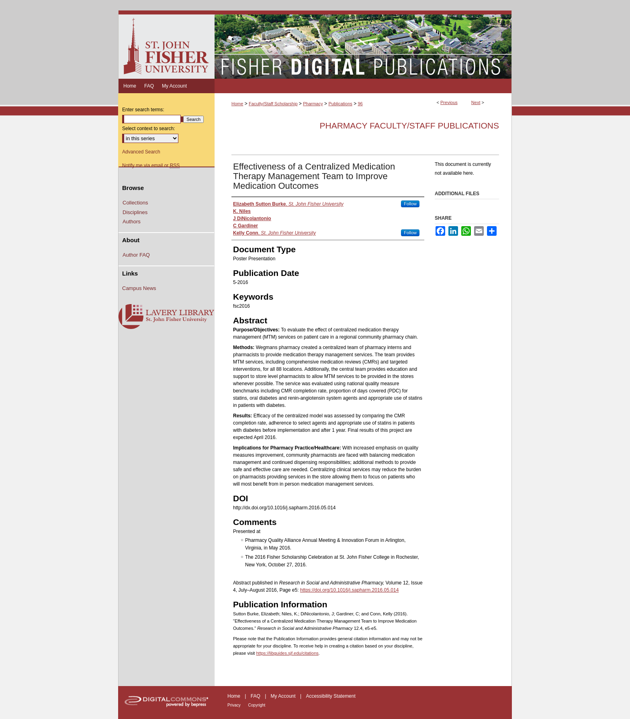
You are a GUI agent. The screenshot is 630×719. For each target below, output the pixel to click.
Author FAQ (136, 255)
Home (237, 103)
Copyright (257, 705)
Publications (340, 103)
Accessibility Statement (330, 696)
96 (360, 103)
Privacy (234, 705)
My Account (284, 696)
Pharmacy (313, 103)
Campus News (139, 288)
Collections (135, 203)
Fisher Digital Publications (363, 44)
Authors (132, 222)
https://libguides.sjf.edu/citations (287, 653)
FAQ (256, 696)
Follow (410, 203)
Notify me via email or (151, 165)
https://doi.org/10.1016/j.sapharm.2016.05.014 (349, 590)
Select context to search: (148, 128)
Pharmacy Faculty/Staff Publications (409, 125)
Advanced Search (141, 152)
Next (476, 102)
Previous (449, 102)
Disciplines (135, 212)
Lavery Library (166, 317)
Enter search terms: (143, 109)
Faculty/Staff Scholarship (273, 103)
